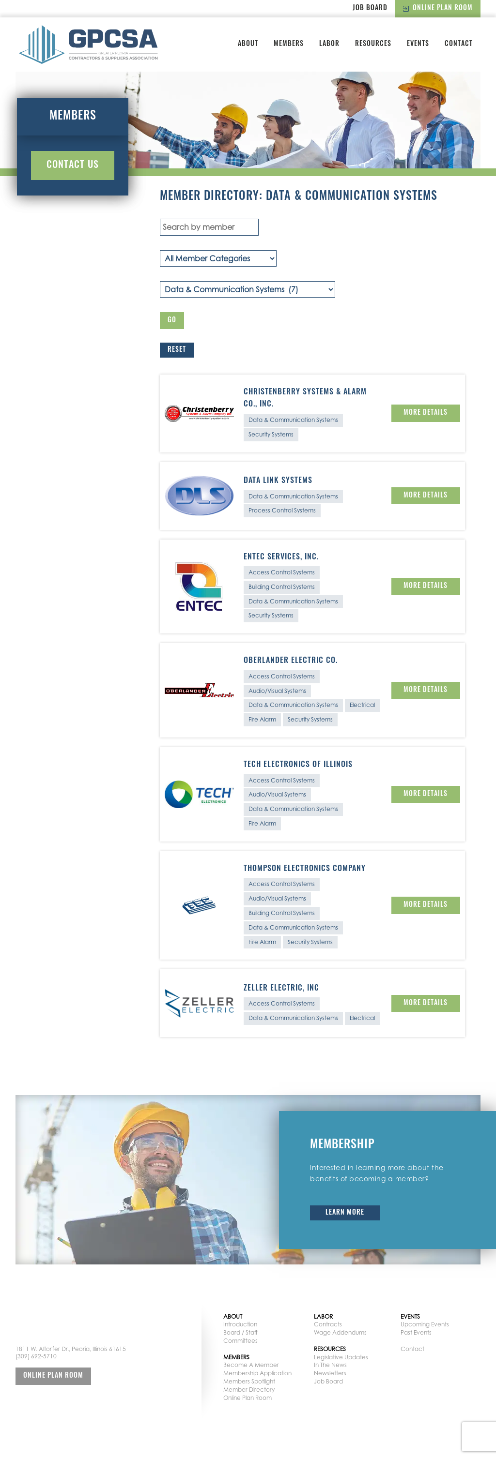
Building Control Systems (281, 586)
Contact (459, 44)
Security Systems (271, 434)
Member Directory (249, 1389)
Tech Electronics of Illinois (298, 765)
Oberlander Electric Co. (291, 661)
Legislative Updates (341, 1357)
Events (418, 44)
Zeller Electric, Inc (281, 988)
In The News (330, 1364)
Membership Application (257, 1373)
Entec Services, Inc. (281, 557)
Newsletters (330, 1373)
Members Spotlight (249, 1381)
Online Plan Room (438, 8)
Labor (329, 44)
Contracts (328, 1324)
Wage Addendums (340, 1332)
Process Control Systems (282, 510)
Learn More (345, 1213)
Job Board (370, 8)
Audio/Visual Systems (277, 690)
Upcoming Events (425, 1324)
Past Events (416, 1332)
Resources (373, 44)
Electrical (362, 704)
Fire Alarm (262, 719)
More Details (425, 413)
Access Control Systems (281, 572)
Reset (177, 350)
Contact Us (72, 165)
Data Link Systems (278, 481)
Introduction (240, 1324)
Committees (240, 1340)
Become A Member (251, 1364)
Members (289, 44)
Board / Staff (240, 1332)
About (248, 44)
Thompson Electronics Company (305, 869)
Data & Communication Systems (293, 419)
